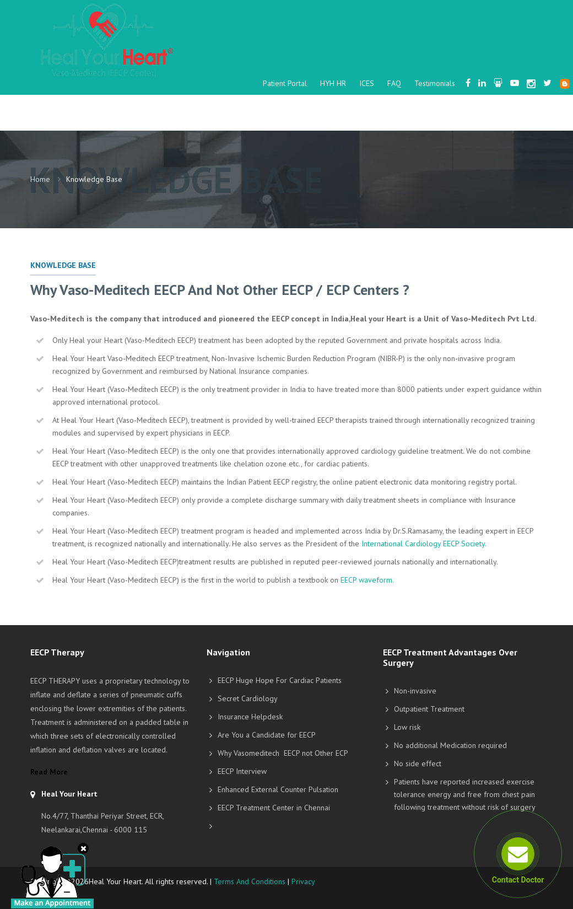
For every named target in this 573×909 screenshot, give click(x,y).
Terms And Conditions (249, 881)
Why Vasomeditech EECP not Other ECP (283, 753)
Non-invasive (415, 691)
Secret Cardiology (248, 698)
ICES (366, 83)
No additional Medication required (450, 745)
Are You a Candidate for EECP (267, 735)
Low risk (407, 727)
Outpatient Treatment (429, 709)
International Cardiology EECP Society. (423, 543)
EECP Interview (242, 771)
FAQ (394, 83)
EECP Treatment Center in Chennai (274, 808)
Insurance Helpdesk (250, 717)
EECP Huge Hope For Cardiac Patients (280, 680)
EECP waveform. (367, 580)
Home (40, 179)
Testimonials (434, 83)
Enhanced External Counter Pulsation (278, 789)
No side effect (417, 763)
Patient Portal (285, 83)
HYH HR (333, 83)
